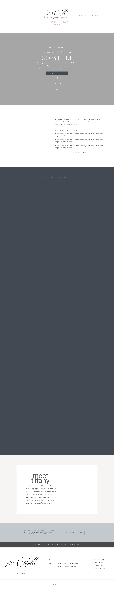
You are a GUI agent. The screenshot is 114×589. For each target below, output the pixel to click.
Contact (83, 16)
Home (8, 16)
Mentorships (96, 15)
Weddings (31, 16)
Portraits (82, 15)
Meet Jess (19, 16)
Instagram (99, 562)
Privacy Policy (57, 584)
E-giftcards (99, 568)
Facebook (98, 565)
